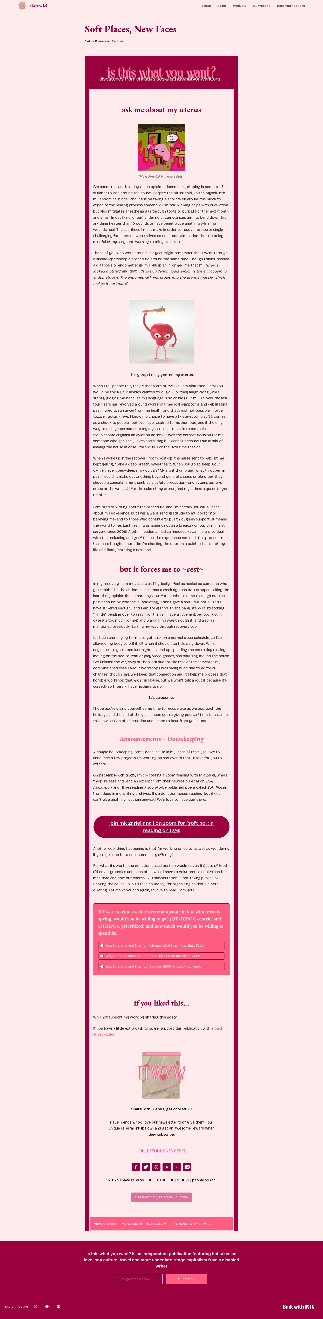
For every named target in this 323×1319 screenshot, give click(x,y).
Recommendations (291, 6)
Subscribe (186, 1279)
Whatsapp (156, 1167)
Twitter (146, 1167)
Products (239, 6)
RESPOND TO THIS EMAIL (191, 1224)
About (221, 6)
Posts (206, 6)
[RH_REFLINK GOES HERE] (161, 1150)
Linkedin (177, 1167)
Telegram (167, 1167)
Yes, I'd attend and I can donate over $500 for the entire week (153, 966)
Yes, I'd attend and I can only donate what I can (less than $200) (155, 945)
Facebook (136, 1167)
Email (187, 1167)
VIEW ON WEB (105, 1224)
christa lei (38, 5)
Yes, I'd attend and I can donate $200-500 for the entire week (152, 956)
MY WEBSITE (132, 1224)
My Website (261, 6)
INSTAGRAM (156, 1224)
